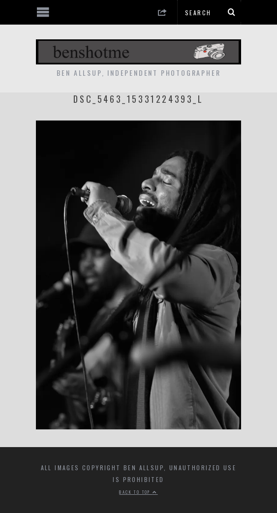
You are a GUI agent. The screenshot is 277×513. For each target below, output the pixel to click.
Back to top (138, 492)
